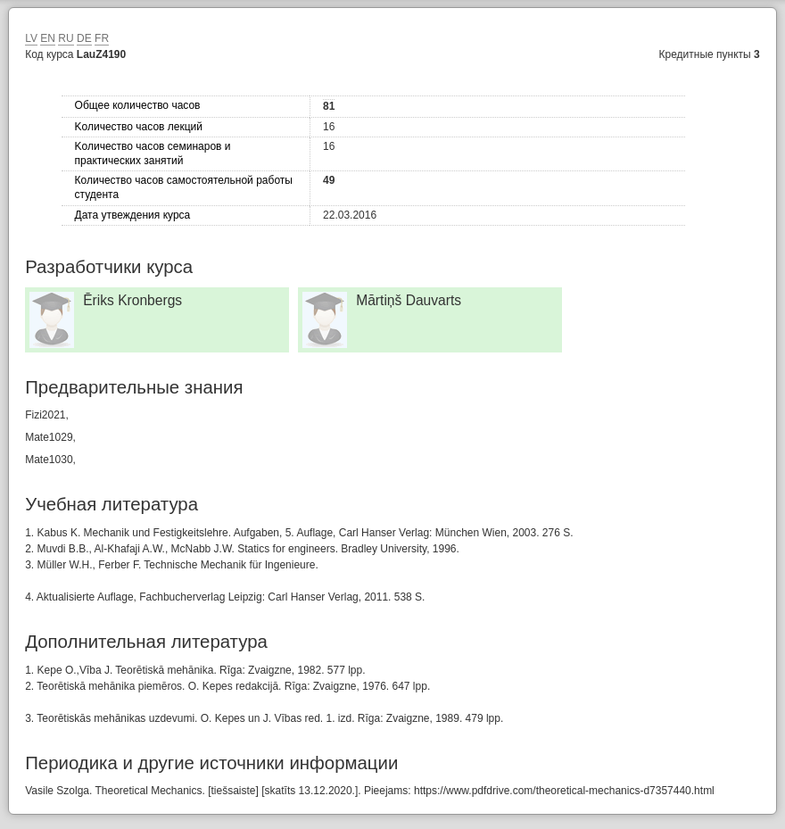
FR (102, 38)
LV (31, 38)
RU (65, 38)
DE (84, 38)
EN (47, 38)
